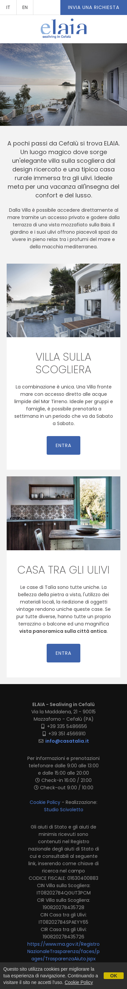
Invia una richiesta (93, 7)
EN (25, 7)
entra (63, 445)
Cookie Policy (45, 802)
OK (113, 975)
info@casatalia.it (67, 741)
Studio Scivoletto (63, 809)
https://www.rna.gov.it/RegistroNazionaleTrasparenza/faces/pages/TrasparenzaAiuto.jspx (63, 951)
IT (8, 7)
